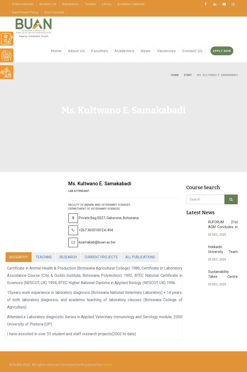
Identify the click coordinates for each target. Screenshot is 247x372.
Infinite (107, 365)
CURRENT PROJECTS (101, 257)
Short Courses (54, 12)
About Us (76, 51)
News (146, 51)
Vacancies (166, 51)
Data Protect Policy (25, 12)
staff (188, 75)
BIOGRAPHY (18, 257)
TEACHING (44, 257)
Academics (124, 51)
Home (56, 51)
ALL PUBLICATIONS (140, 257)
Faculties (99, 51)
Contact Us (192, 51)
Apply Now (222, 50)
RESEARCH (68, 257)
